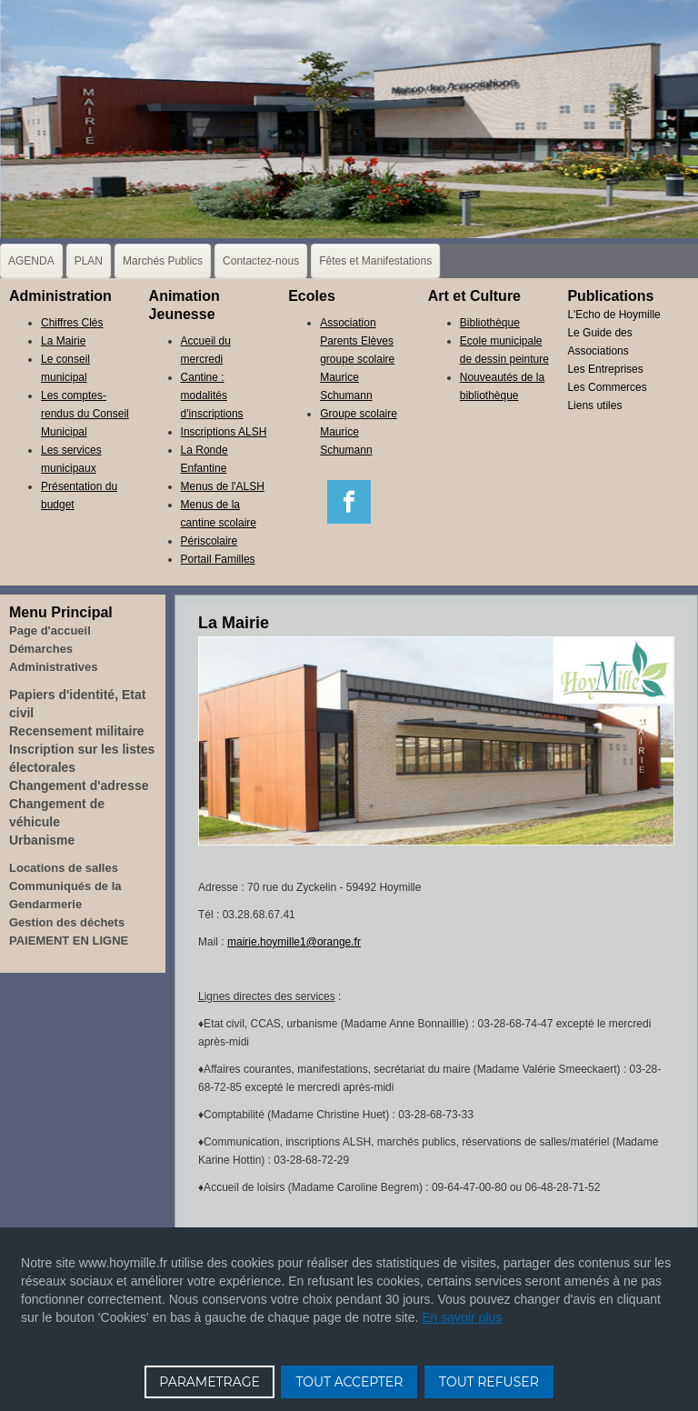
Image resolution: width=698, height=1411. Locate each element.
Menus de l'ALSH (222, 486)
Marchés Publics (163, 261)
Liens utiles (594, 405)
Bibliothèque (490, 322)
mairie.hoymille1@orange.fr (294, 942)
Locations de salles (63, 868)
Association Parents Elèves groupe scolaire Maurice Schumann (357, 359)
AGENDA (31, 261)
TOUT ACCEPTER (349, 1382)
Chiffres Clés (72, 322)
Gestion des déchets (67, 922)
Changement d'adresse (79, 785)
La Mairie (63, 341)
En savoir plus (462, 1317)
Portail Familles (218, 559)
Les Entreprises (605, 369)
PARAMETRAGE (209, 1382)
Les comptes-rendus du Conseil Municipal (85, 413)
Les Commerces (606, 387)
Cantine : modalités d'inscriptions (212, 395)
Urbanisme (42, 840)
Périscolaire (209, 541)
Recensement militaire (77, 731)
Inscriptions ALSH (224, 431)
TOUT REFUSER (489, 1382)
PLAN (89, 261)
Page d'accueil (50, 630)
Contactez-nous (261, 261)
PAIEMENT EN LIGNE (68, 940)
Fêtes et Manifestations (375, 261)
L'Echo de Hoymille (613, 314)
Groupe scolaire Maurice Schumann (358, 431)
